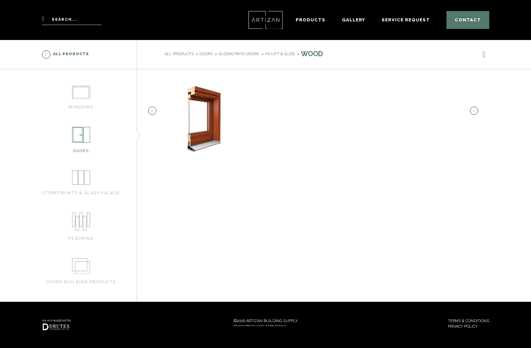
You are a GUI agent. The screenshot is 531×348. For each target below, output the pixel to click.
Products (310, 19)
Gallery (353, 19)
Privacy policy (463, 326)
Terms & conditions (468, 321)
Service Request (406, 19)
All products (65, 54)
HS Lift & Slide (280, 54)
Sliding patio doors (238, 54)
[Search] (71, 20)
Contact (468, 19)
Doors (206, 54)
